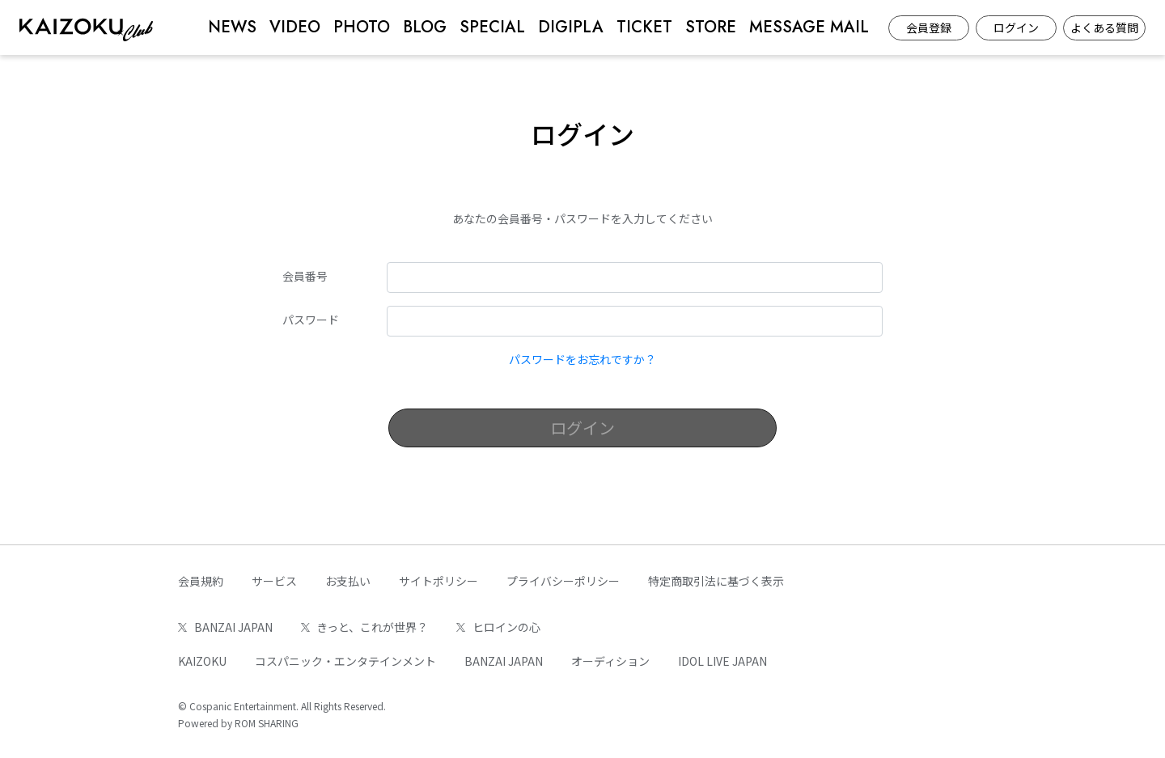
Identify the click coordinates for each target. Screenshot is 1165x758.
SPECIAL (492, 27)
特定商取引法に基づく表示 (716, 581)
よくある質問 (1104, 27)
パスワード (310, 319)
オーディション (610, 661)
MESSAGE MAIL (809, 27)
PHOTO (361, 27)
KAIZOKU (202, 661)
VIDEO (294, 27)
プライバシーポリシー (563, 581)
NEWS (232, 27)
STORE (710, 27)
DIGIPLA (571, 27)
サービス (274, 581)
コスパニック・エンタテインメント (345, 661)
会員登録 (928, 27)
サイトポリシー (438, 581)
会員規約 (200, 581)
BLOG (425, 27)
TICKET (644, 27)
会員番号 (305, 276)
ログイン (1016, 27)
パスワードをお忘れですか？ (582, 359)
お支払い (348, 581)
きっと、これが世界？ (365, 627)
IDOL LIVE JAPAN (722, 661)
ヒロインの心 (498, 627)
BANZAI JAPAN (225, 627)
